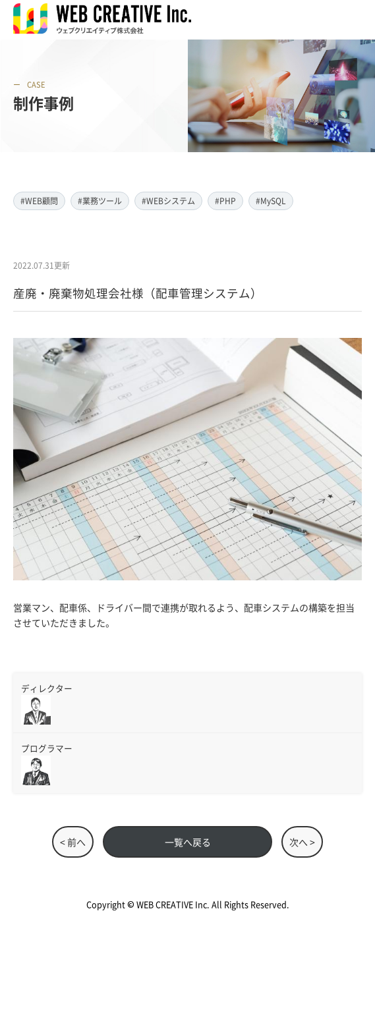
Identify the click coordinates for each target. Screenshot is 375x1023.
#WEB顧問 (39, 200)
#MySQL (271, 200)
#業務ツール (100, 200)
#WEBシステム (168, 200)
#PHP (225, 200)
